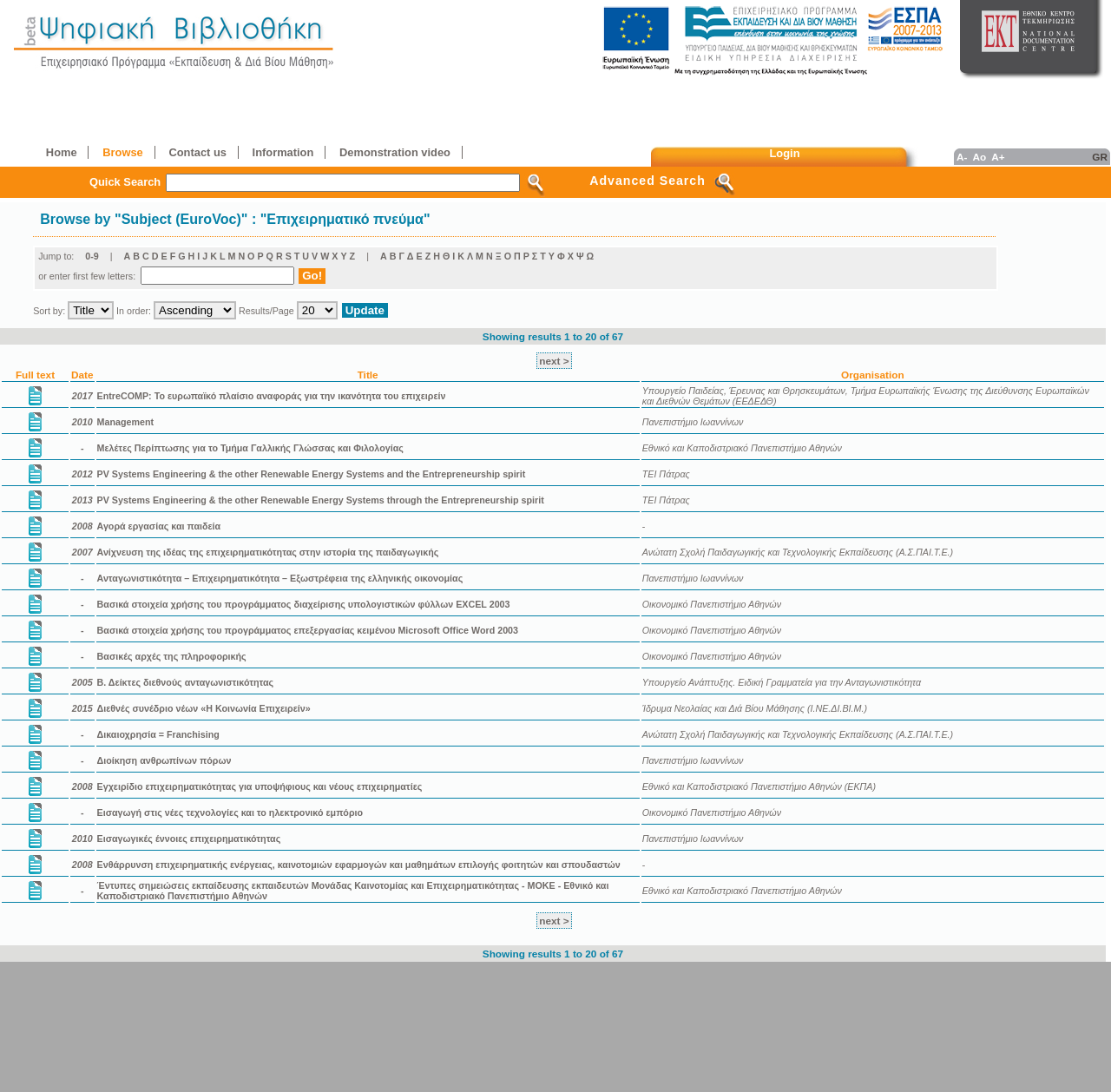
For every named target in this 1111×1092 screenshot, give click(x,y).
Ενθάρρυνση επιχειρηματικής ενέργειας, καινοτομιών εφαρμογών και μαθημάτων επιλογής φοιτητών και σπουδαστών (359, 864)
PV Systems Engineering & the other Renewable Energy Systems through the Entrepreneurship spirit (320, 500)
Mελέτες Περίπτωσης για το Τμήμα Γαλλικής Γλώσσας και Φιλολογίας (250, 448)
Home (61, 152)
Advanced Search (647, 180)
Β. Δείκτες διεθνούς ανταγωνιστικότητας (185, 682)
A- (962, 156)
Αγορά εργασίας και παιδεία (159, 526)
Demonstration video (394, 152)
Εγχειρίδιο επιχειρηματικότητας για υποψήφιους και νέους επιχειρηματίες (260, 786)
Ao (979, 156)
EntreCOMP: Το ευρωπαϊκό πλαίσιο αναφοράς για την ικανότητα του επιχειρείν (271, 396)
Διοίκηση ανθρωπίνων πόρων (164, 760)
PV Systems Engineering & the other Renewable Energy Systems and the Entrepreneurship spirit (311, 474)
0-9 (92, 256)
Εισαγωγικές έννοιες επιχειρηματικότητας (189, 838)
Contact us (197, 152)
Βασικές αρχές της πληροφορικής (172, 656)
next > (554, 360)
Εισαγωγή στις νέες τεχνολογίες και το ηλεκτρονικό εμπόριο (230, 812)
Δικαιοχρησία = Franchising (158, 734)
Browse (122, 152)
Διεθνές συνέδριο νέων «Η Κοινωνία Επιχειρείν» (204, 708)
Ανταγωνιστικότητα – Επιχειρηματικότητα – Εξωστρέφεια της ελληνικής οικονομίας (280, 578)
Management (125, 422)
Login (785, 153)
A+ (997, 156)
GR (1100, 156)
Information (283, 152)
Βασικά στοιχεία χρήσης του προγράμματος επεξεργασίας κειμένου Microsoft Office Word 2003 (307, 630)
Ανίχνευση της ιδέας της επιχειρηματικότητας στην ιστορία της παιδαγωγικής (268, 552)
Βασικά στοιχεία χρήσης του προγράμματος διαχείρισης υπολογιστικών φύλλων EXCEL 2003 (303, 604)
